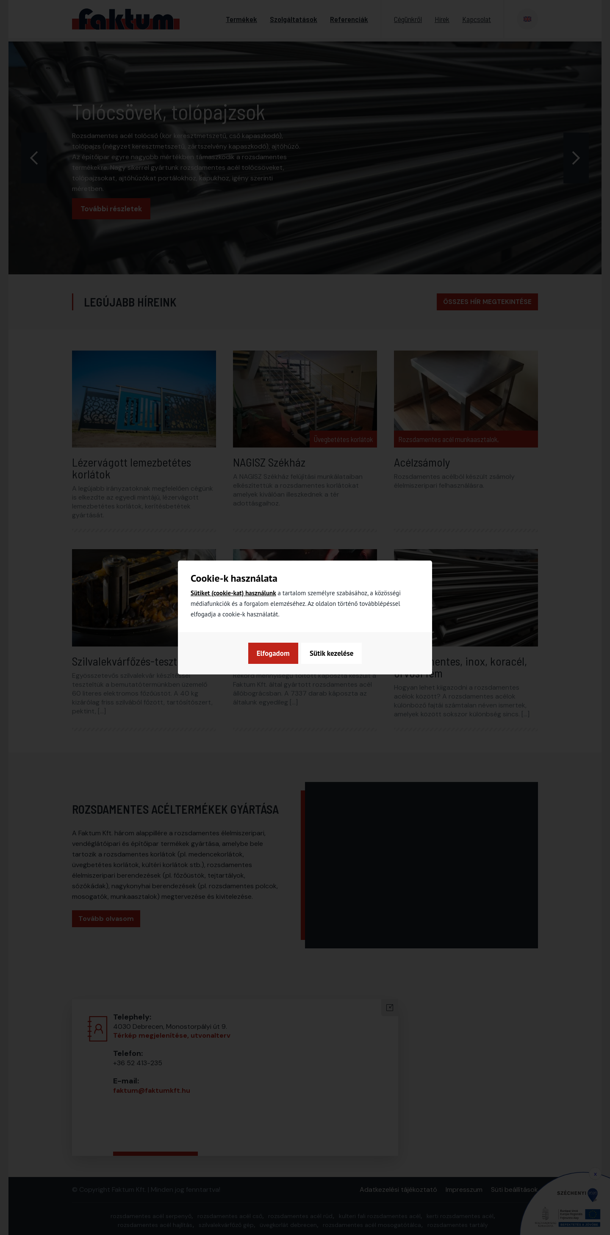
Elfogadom (337, 653)
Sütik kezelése (277, 653)
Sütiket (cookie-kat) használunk (233, 593)
